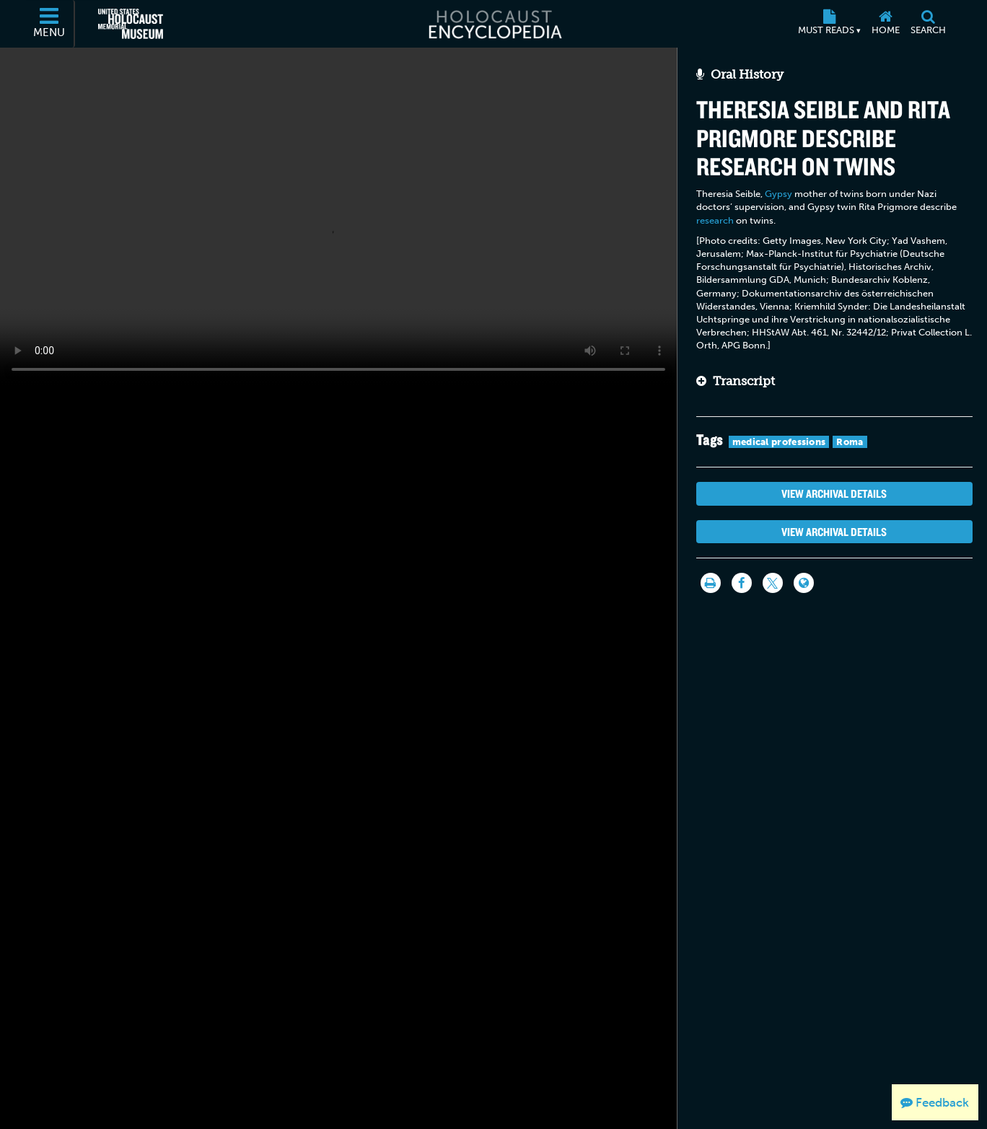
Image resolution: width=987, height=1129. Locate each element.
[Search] (928, 24)
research (715, 220)
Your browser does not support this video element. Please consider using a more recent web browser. (338, 216)
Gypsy (778, 193)
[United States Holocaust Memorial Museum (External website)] (130, 24)
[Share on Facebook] (742, 583)
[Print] (711, 583)
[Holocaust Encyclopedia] (494, 24)
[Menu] (50, 24)
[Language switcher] (804, 583)
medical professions (779, 441)
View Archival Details (834, 493)
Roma (849, 441)
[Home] (885, 24)
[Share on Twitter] (773, 583)
